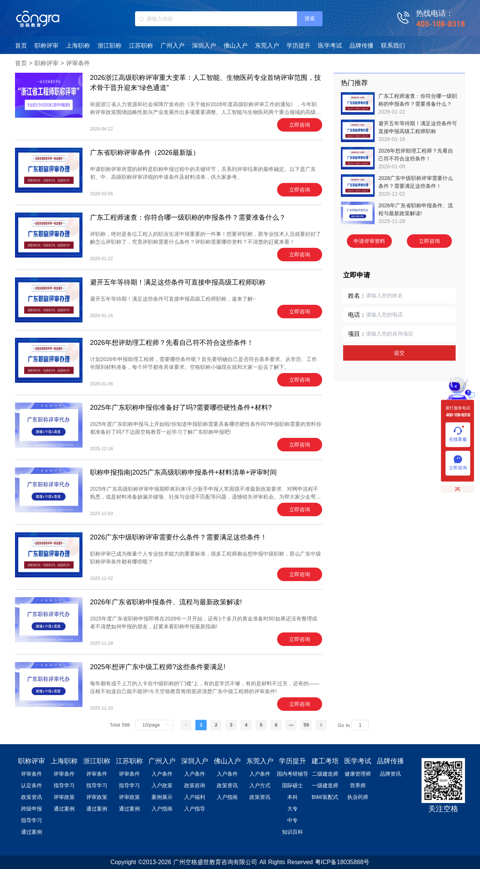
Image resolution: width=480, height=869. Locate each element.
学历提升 (298, 45)
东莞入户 (267, 45)
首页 (21, 45)
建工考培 (325, 761)
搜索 (309, 18)
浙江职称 (110, 45)
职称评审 (46, 45)
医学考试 (330, 45)
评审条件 (78, 63)
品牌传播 (362, 45)
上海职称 (78, 45)
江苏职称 (141, 45)
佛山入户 (236, 45)
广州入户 (172, 45)
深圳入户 (204, 45)
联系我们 (393, 45)
